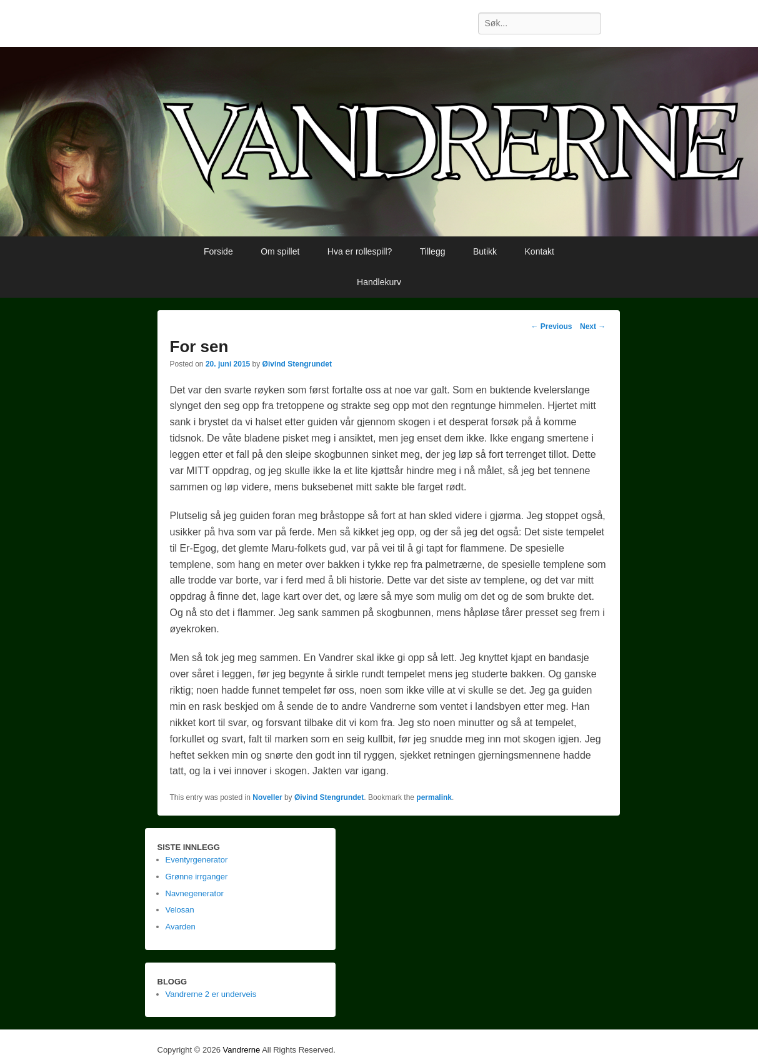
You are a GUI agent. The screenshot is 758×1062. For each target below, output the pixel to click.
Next (593, 326)
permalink (434, 797)
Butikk (485, 251)
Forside (218, 251)
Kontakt (539, 251)
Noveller (267, 797)
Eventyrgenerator (197, 859)
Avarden (181, 926)
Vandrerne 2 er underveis (211, 994)
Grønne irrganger (197, 876)
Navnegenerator (195, 893)
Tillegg (433, 251)
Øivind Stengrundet (297, 364)
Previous (551, 326)
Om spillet (280, 251)
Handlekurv (379, 282)
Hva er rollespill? (359, 251)
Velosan (180, 909)
